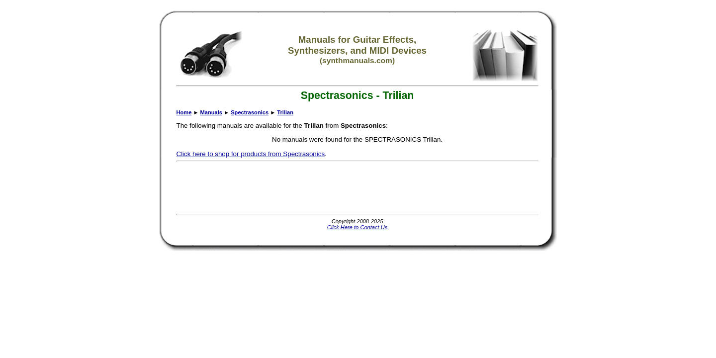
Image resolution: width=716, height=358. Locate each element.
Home (184, 112)
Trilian (285, 112)
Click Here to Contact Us (357, 227)
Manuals (211, 112)
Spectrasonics (249, 112)
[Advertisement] (357, 188)
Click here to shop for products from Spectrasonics (251, 154)
